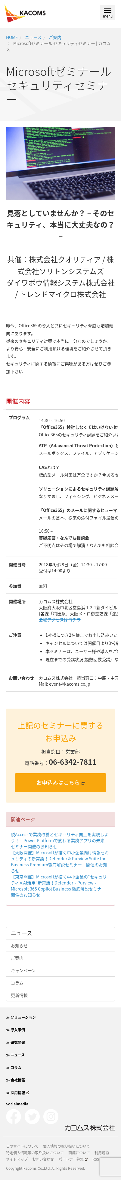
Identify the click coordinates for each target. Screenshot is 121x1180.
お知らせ (19, 945)
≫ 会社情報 (15, 1080)
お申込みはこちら (60, 782)
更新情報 (19, 995)
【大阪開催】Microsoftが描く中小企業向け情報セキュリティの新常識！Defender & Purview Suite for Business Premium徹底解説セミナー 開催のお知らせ (60, 861)
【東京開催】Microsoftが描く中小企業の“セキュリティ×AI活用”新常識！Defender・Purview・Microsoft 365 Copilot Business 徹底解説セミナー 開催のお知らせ (60, 886)
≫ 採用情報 (17, 1092)
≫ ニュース (15, 1055)
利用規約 (102, 1153)
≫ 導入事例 (15, 1030)
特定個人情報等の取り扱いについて (35, 1153)
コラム (17, 983)
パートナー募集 (73, 1159)
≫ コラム (13, 1067)
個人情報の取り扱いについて (66, 1146)
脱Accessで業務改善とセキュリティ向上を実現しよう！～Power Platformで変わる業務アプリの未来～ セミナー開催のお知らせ (62, 840)
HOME (12, 37)
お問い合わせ (43, 1159)
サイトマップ (17, 1159)
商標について (79, 1153)
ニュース (33, 37)
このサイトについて (22, 1146)
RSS (95, 1159)
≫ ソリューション (21, 1017)
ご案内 (55, 37)
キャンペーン (23, 970)
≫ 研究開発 (15, 1042)
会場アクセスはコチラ (60, 619)
